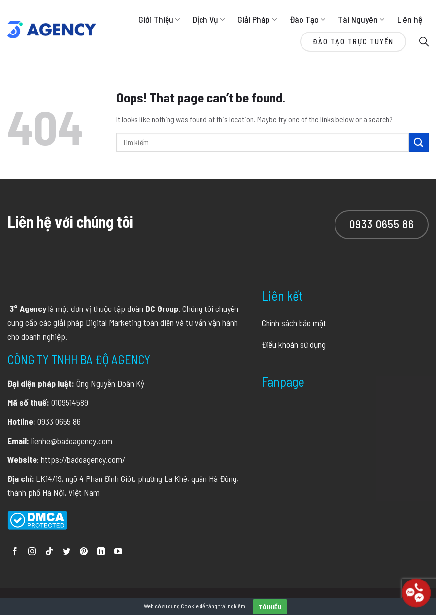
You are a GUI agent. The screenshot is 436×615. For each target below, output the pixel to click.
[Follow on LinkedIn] (101, 552)
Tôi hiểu (270, 606)
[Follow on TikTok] (49, 552)
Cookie (190, 605)
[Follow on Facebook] (15, 552)
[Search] (424, 41)
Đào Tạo (307, 19)
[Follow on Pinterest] (84, 552)
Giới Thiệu (159, 19)
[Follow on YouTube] (118, 552)
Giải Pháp (256, 19)
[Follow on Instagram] (32, 552)
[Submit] (419, 142)
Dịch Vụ (209, 19)
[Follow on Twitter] (66, 552)
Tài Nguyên (361, 19)
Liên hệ (409, 19)
